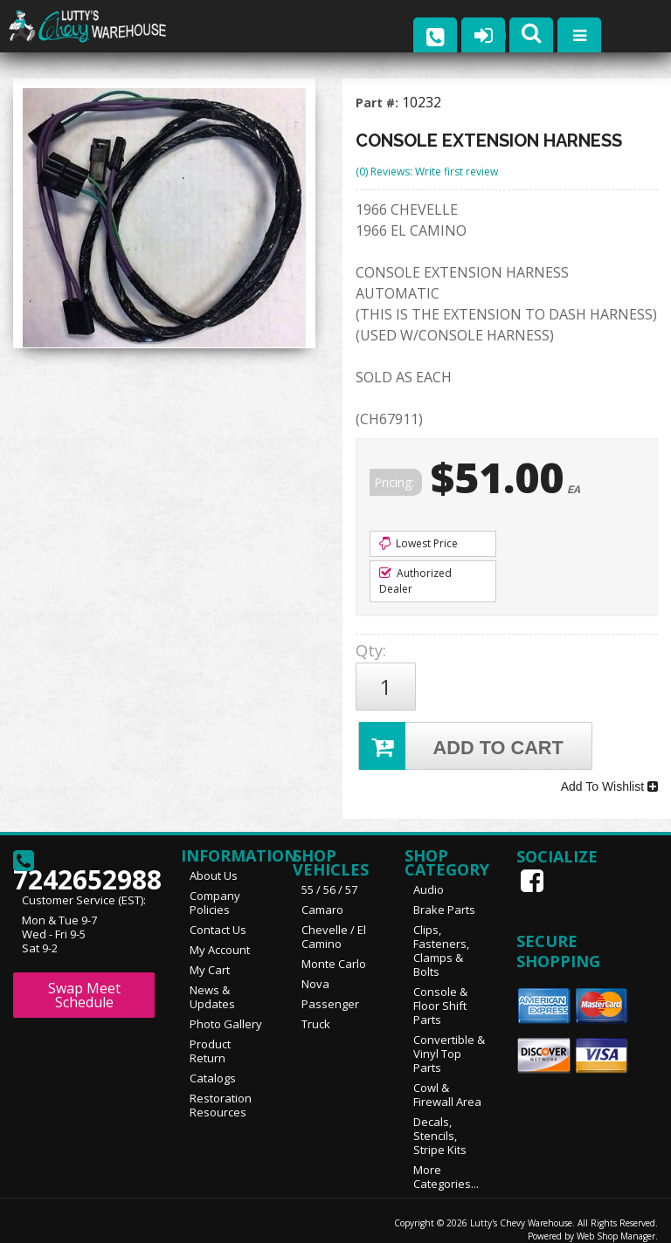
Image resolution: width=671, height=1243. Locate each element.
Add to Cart (462, 739)
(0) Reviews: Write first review (427, 171)
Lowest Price (418, 543)
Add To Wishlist (609, 778)
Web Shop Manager (616, 1223)
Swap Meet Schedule (84, 982)
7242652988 (84, 854)
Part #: (379, 102)
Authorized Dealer (415, 581)
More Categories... (446, 1164)
